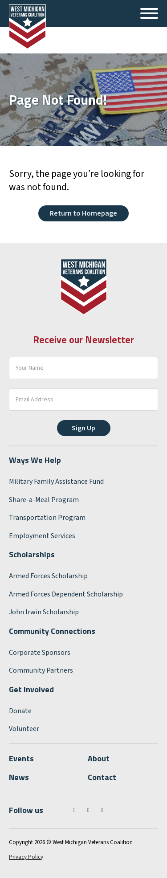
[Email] (83, 399)
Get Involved (31, 689)
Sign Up (83, 428)
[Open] (149, 13)
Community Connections (52, 631)
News (19, 777)
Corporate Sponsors (39, 652)
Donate (20, 711)
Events (21, 758)
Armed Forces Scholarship (48, 576)
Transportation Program (47, 518)
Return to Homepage (83, 213)
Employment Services (42, 536)
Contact (102, 777)
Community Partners (41, 670)
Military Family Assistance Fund (56, 481)
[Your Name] (83, 368)
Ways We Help (35, 460)
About (99, 758)
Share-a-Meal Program (44, 500)
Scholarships (32, 554)
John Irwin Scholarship (44, 612)
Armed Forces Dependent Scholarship (66, 594)
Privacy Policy (26, 857)
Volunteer (24, 729)
